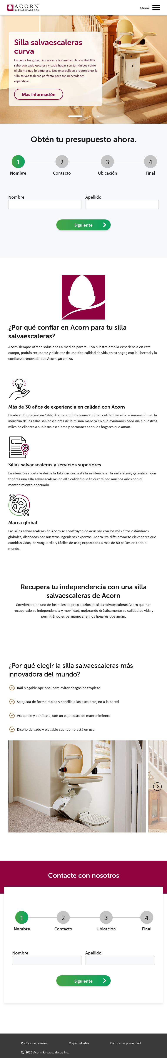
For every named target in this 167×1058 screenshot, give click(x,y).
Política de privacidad (125, 1042)
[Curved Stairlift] (90, 116)
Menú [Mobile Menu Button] (150, 7)
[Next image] (157, 786)
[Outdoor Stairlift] (98, 116)
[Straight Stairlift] (75, 116)
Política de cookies (34, 1042)
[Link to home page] (22, 8)
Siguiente (90, 225)
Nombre (16, 197)
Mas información (38, 94)
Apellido (93, 197)
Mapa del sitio (78, 1042)
